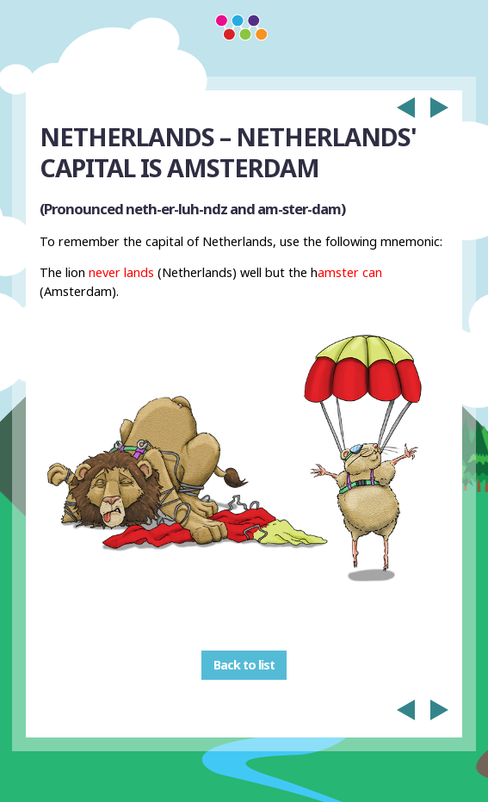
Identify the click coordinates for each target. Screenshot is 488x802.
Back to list (244, 665)
